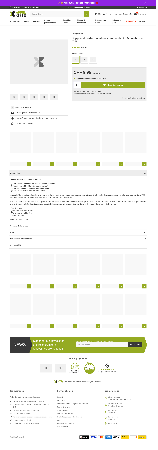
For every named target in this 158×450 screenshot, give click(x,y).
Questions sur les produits (78, 239)
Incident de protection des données (69, 417)
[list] (39, 62)
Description (78, 173)
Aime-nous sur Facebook (113, 411)
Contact (60, 397)
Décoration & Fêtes (101, 21)
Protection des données (65, 413)
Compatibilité (78, 245)
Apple (26, 21)
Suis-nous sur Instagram (113, 418)
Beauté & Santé (67, 21)
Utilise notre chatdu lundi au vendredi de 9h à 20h (119, 398)
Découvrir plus (116, 21)
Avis (78, 232)
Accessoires (15, 21)
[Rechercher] (86, 14)
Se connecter (135, 345)
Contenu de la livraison (78, 226)
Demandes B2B (62, 427)
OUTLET (142, 21)
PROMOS (131, 21)
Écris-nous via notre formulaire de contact (115, 405)
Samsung (37, 21)
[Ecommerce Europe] (60, 368)
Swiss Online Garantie (23, 107)
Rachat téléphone (63, 407)
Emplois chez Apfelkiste (65, 423)
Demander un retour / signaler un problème (72, 404)
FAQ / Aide (61, 400)
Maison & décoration (81, 21)
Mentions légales (63, 410)
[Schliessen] (145, 3)
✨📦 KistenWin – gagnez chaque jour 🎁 (78, 3)
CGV (59, 420)
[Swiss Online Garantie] (46, 368)
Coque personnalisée (50, 21)
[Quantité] (77, 85)
